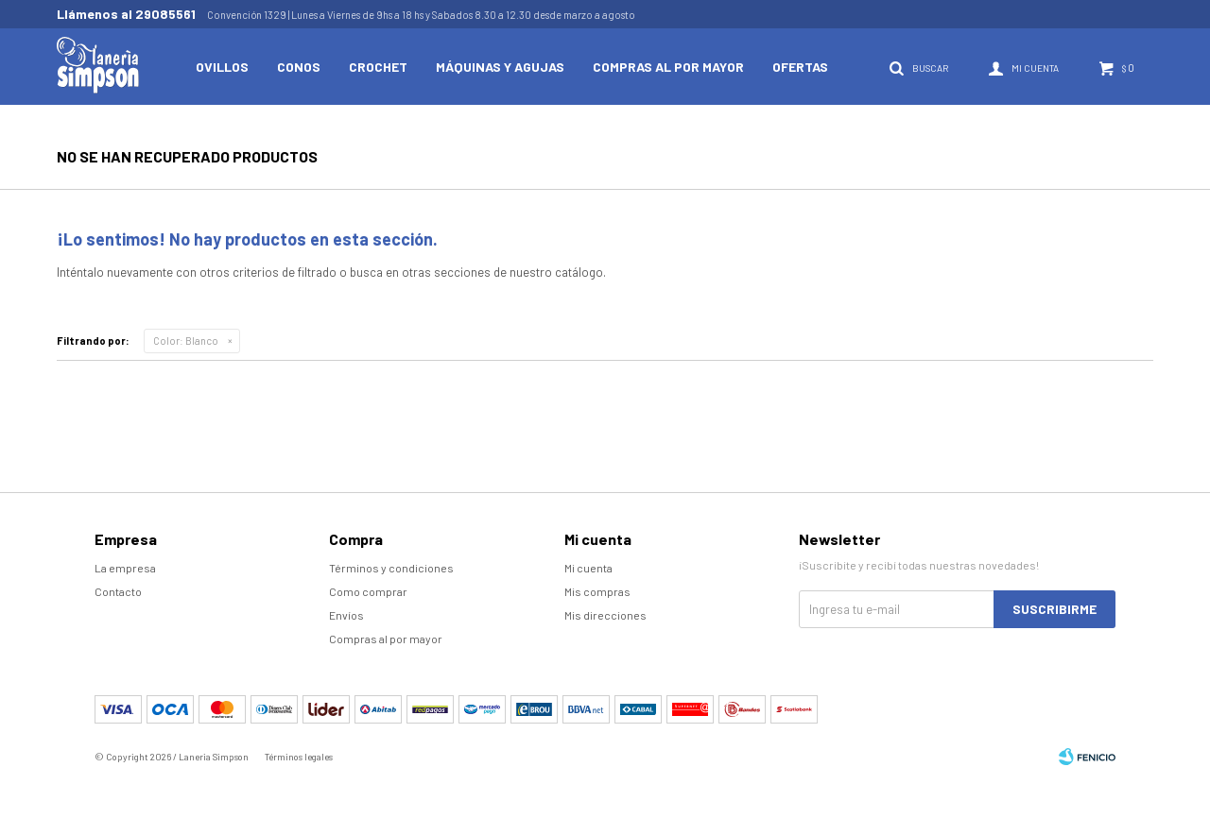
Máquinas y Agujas (500, 67)
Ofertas (800, 67)
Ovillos (222, 67)
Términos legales (299, 756)
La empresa (125, 567)
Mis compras (597, 591)
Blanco (185, 340)
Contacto (118, 591)
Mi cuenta (588, 567)
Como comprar (368, 591)
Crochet (378, 67)
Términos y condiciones (391, 567)
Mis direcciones (605, 615)
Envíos (346, 615)
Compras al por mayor (668, 67)
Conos (298, 67)
